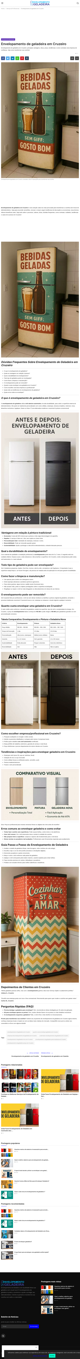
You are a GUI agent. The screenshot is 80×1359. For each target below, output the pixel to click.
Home (2, 8)
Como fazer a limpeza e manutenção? (15, 380)
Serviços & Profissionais (12, 8)
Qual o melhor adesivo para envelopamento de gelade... (31, 1160)
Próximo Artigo (47, 1053)
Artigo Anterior (33, 1053)
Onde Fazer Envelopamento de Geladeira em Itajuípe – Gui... (60, 1095)
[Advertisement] (40, 24)
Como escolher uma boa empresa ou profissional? (19, 387)
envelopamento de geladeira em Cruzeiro (19, 1032)
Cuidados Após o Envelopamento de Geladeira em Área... (32, 1231)
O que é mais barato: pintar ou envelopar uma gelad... (31, 1170)
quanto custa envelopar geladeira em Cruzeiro (45, 1032)
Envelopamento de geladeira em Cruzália (25, 1056)
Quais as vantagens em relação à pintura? (17, 373)
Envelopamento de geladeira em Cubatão (55, 1056)
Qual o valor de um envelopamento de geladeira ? (29, 1191)
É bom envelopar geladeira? (23, 1241)
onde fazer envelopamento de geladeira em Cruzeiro (54, 1035)
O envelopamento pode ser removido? (15, 383)
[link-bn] (40, 193)
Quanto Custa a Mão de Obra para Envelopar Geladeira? (31, 1181)
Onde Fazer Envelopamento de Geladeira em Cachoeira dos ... (16, 1130)
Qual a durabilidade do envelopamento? (16, 376)
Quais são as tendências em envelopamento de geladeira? (22, 390)
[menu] (2, 3)
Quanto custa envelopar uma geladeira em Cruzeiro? (20, 385)
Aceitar (52, 1356)
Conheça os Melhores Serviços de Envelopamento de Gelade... (20, 1095)
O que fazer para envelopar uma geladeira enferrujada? (31, 1252)
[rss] (3, 1336)
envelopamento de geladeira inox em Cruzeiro (20, 1039)
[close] (36, 1347)
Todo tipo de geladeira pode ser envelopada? (18, 378)
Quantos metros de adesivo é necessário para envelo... (31, 1149)
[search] (77, 3)
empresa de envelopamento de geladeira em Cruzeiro (22, 1035)
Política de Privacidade (40, 1356)
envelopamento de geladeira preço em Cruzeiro (20, 1043)
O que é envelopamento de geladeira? (15, 371)
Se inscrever (34, 1326)
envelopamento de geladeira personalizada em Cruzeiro (51, 1039)
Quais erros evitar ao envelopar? (14, 392)
